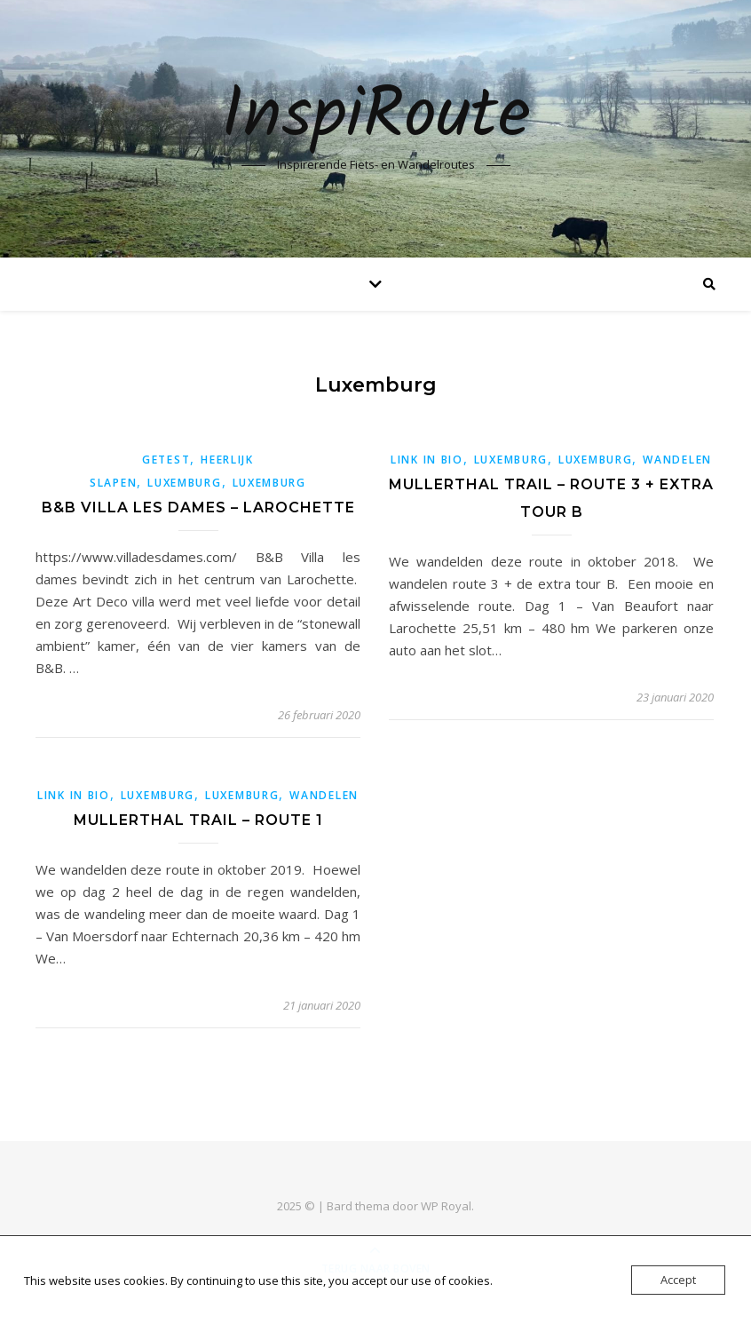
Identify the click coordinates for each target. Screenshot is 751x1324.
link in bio (427, 459)
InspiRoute (376, 117)
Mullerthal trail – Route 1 (198, 820)
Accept (678, 1280)
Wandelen (677, 459)
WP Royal (446, 1206)
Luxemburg (184, 482)
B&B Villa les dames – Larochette (198, 507)
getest (166, 459)
